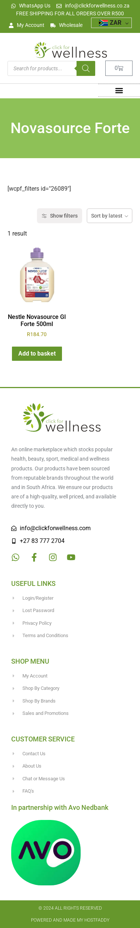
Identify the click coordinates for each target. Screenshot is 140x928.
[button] (119, 90)
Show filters (59, 216)
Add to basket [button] (37, 353)
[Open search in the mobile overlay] (51, 68)
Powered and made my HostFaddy (70, 920)
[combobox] (110, 215)
